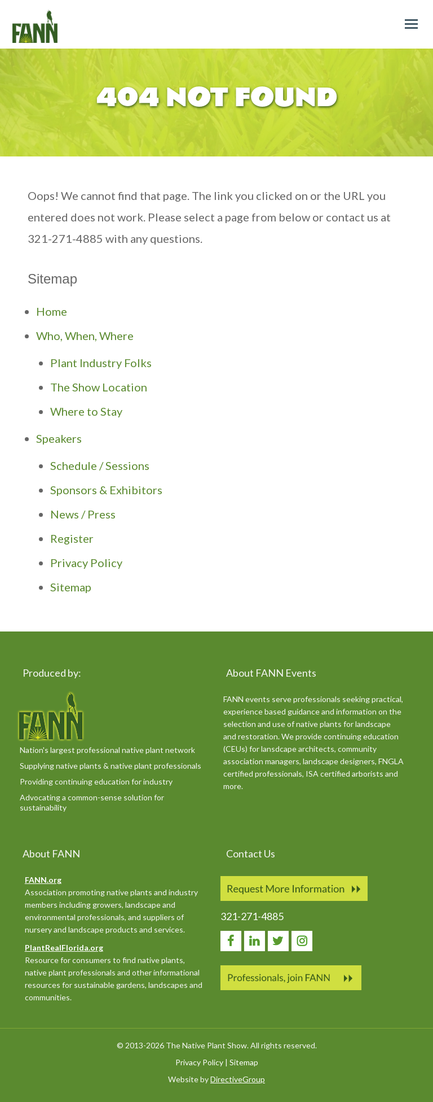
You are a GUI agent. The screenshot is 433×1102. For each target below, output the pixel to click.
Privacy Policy (86, 562)
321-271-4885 (252, 916)
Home (51, 311)
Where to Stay (86, 411)
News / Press (83, 514)
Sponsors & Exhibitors (106, 489)
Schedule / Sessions (99, 465)
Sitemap (70, 587)
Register (72, 538)
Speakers (59, 438)
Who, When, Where (85, 335)
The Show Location (98, 387)
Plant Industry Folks (101, 362)
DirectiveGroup (237, 1079)
